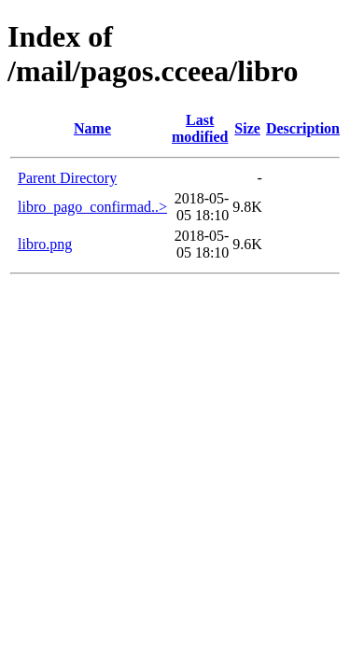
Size (247, 128)
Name (92, 128)
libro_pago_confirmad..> (92, 207)
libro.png (45, 244)
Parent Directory (67, 178)
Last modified (200, 128)
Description (303, 128)
